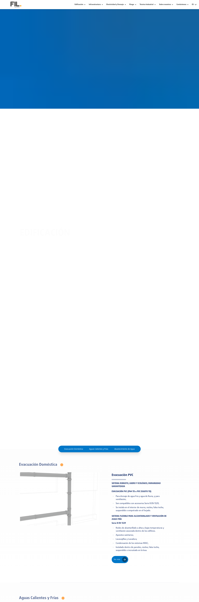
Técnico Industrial (147, 4)
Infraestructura (95, 4)
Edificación (79, 4)
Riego (131, 4)
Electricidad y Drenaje (115, 4)
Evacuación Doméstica (73, 449)
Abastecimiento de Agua (124, 449)
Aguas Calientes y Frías (98, 449)
